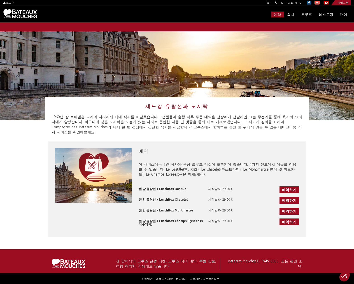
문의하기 (181, 278)
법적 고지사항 (164, 278)
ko (268, 2)
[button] (344, 276)
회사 (290, 14)
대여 (343, 14)
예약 (277, 14)
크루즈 (306, 14)
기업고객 (343, 2)
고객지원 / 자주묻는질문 (204, 278)
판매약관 (147, 278)
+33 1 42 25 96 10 (288, 2)
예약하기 (289, 190)
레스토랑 (326, 14)
